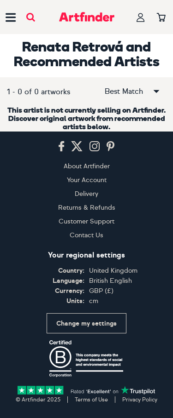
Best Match (133, 91)
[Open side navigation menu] (10, 17)
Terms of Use (91, 399)
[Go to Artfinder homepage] (86, 17)
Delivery (86, 194)
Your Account (87, 180)
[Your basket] (161, 18)
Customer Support (86, 221)
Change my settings (86, 323)
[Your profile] (140, 17)
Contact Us (86, 235)
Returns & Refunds (86, 208)
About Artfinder (87, 166)
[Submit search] (30, 17)
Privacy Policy (139, 399)
